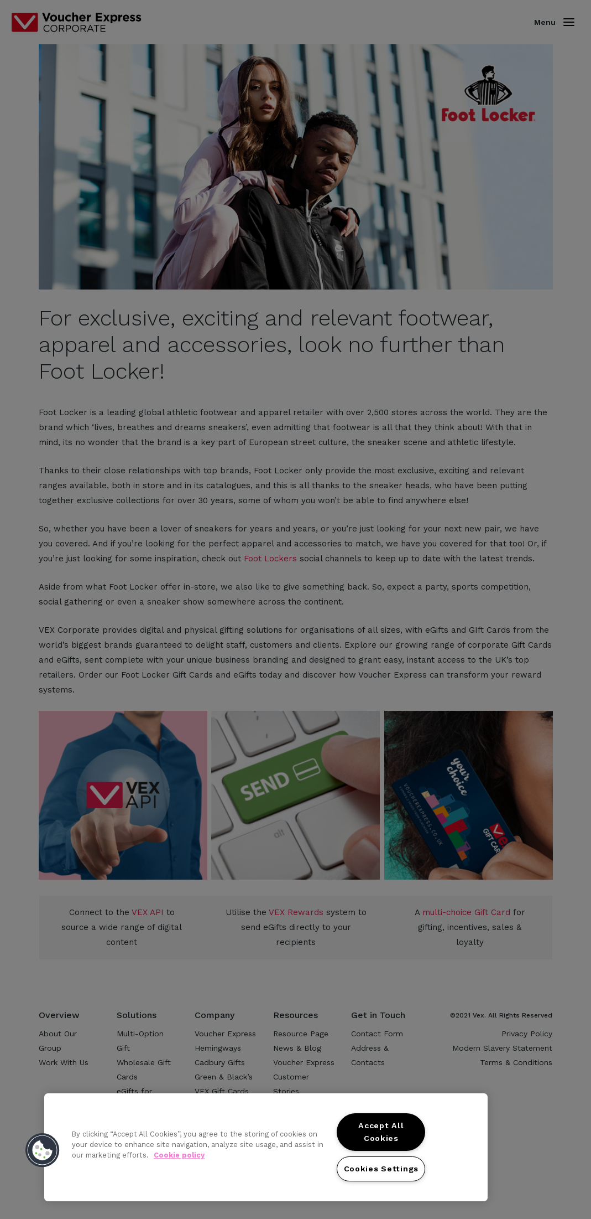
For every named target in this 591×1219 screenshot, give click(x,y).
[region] (266, 1147)
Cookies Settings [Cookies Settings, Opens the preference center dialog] (381, 1168)
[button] (42, 1150)
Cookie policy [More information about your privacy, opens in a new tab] (179, 1155)
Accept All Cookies (381, 1132)
